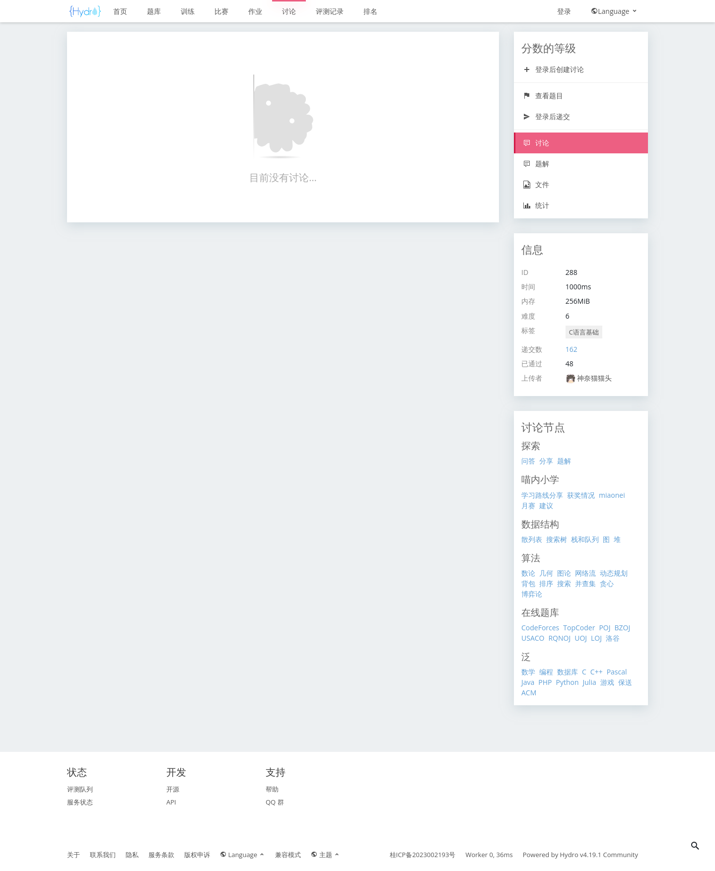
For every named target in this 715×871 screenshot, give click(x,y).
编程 (546, 671)
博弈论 (531, 594)
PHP (545, 682)
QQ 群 (275, 802)
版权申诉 (197, 854)
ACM (528, 692)
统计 (536, 205)
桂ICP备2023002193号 (423, 854)
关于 (73, 854)
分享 (546, 461)
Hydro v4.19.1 (581, 854)
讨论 (289, 11)
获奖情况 (581, 495)
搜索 (564, 583)
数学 (528, 671)
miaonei (612, 495)
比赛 (221, 11)
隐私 (132, 854)
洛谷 (613, 638)
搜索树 (556, 539)
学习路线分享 (542, 495)
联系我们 (103, 854)
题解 (536, 163)
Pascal (617, 671)
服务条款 (161, 854)
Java (527, 682)
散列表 (531, 539)
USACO (532, 638)
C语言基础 (584, 332)
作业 (255, 11)
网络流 (585, 573)
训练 (188, 11)
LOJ (596, 638)
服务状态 (80, 802)
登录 (564, 11)
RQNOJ (559, 638)
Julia (589, 682)
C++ (596, 671)
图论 (564, 573)
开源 (172, 789)
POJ (604, 627)
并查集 (585, 583)
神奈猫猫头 (594, 378)
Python (567, 682)
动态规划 (614, 573)
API (171, 802)
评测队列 (80, 789)
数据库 (567, 671)
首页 (120, 11)
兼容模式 (288, 854)
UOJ (580, 638)
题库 (154, 11)
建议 (546, 505)
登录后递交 (546, 116)
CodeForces (540, 627)
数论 (528, 573)
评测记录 (330, 11)
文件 (536, 184)
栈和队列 (585, 539)
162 (571, 349)
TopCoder (579, 627)
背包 (528, 583)
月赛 (528, 505)
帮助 (272, 789)
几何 (546, 573)
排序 (546, 583)
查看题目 (543, 95)
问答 (528, 461)
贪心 (607, 583)
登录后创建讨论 (553, 69)
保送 (625, 682)
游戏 (607, 682)
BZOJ (622, 627)
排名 (370, 11)
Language (614, 11)
